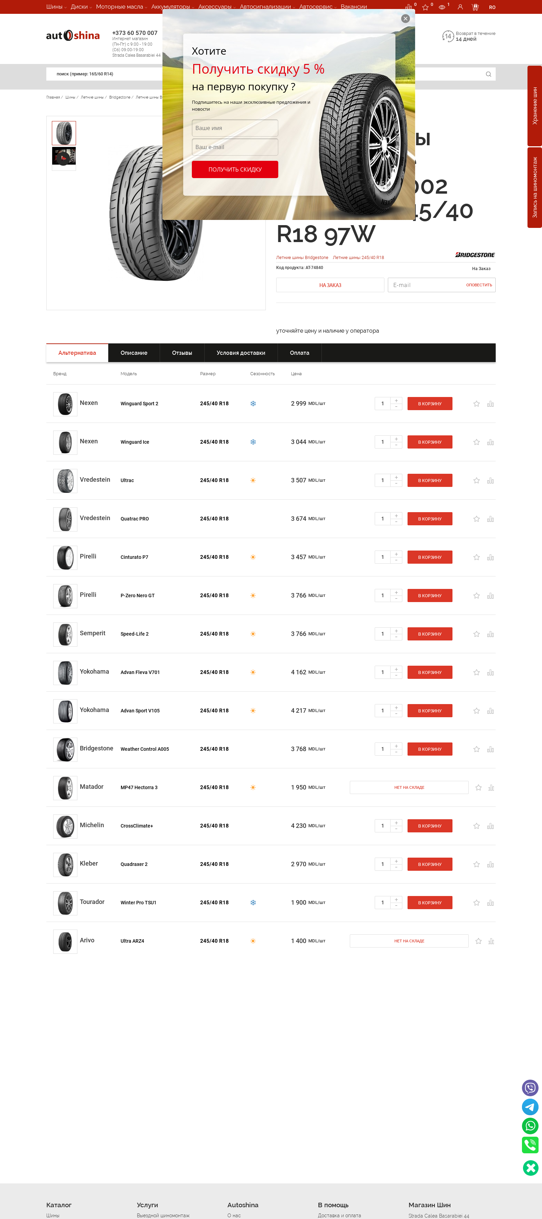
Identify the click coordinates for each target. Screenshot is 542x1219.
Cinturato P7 (134, 557)
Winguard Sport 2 (139, 403)
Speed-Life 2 (135, 634)
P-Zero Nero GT (138, 595)
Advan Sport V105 (140, 710)
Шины (54, 6)
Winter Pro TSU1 (139, 902)
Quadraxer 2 (134, 864)
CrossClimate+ (137, 826)
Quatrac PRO (135, 518)
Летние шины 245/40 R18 (358, 257)
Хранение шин (535, 106)
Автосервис (316, 6)
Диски (79, 6)
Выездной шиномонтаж (163, 1215)
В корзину (430, 403)
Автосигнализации (265, 6)
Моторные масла (119, 6)
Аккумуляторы (170, 6)
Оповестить (479, 285)
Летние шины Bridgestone (302, 257)
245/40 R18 (214, 403)
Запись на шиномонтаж (535, 187)
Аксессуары (215, 6)
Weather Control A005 (145, 749)
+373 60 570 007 (143, 43)
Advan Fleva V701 (140, 672)
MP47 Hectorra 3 (139, 787)
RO (492, 7)
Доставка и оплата (339, 1215)
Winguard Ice (135, 442)
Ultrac (127, 480)
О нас (234, 1215)
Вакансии (354, 6)
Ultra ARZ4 (132, 941)
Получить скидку (235, 169)
